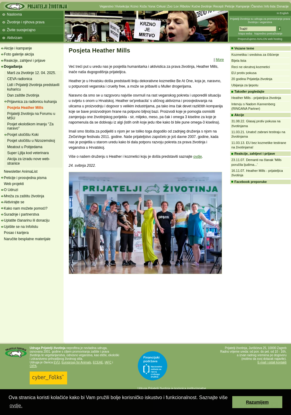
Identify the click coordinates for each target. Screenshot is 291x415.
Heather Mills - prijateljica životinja (256, 98)
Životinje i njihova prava (25, 22)
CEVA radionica (19, 79)
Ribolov (185, 6)
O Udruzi (11, 190)
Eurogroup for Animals (76, 362)
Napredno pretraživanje (268, 33)
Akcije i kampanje (18, 48)
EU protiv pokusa (244, 73)
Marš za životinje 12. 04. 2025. (31, 73)
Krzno (134, 6)
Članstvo (257, 6)
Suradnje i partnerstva (21, 214)
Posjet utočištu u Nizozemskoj (31, 141)
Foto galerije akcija (19, 54)
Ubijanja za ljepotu (244, 85)
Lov (176, 6)
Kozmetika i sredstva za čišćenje (255, 54)
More (220, 60)
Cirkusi (161, 6)
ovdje (197, 156)
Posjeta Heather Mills (25, 108)
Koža (143, 6)
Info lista (269, 6)
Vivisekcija (122, 6)
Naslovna (14, 14)
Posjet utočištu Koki (23, 135)
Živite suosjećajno (21, 30)
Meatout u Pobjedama (24, 147)
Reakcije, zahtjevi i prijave (24, 60)
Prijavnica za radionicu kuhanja (32, 102)
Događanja (13, 66)
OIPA (33, 366)
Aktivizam (14, 38)
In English (283, 13)
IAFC (108, 362)
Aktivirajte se (14, 202)
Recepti (218, 6)
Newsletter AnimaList (20, 171)
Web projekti (14, 184)
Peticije (230, 6)
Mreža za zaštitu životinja (24, 196)
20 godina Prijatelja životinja (251, 79)
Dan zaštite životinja (23, 95)
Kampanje (243, 6)
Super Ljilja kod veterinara (28, 153)
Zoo (169, 6)
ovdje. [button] (16, 405)
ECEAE (98, 362)
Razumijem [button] (257, 402)
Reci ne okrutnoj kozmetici (250, 67)
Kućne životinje (202, 6)
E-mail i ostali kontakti (272, 362)
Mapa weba (245, 33)
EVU (57, 362)
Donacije (283, 6)
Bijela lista (238, 60)
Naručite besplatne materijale (27, 239)
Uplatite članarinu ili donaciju (26, 220)
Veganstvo (106, 6)
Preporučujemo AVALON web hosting (260, 38)
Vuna (151, 6)
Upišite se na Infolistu (21, 227)
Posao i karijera (16, 233)
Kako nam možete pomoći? (25, 208)
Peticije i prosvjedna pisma (25, 178)
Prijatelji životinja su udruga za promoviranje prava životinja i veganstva (260, 20)
